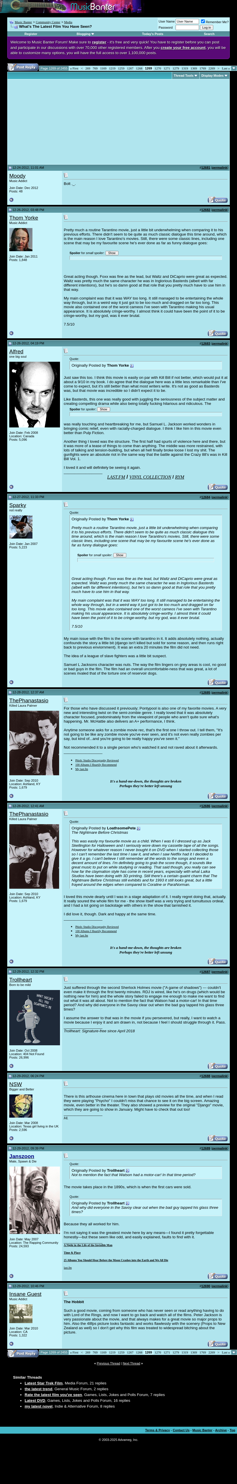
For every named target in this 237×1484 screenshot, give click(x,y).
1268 (139, 68)
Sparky (17, 505)
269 (87, 68)
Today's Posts (152, 34)
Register (31, 34)
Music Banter (23, 22)
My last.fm (81, 769)
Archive (221, 1430)
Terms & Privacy (157, 1430)
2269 (212, 68)
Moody (17, 176)
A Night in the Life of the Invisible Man (88, 1245)
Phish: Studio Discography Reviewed (97, 760)
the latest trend (38, 1389)
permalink (219, 167)
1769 (203, 68)
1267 (130, 68)
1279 (176, 68)
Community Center (48, 22)
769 (95, 68)
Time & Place (72, 1252)
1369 (194, 68)
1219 (112, 68)
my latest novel (38, 1406)
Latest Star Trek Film (44, 1383)
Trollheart (20, 980)
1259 (121, 68)
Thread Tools (184, 75)
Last (226, 68)
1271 (167, 68)
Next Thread (131, 1363)
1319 (185, 68)
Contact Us (181, 1430)
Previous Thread (108, 1363)
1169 (103, 68)
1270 (158, 68)
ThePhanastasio (28, 700)
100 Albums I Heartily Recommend (96, 764)
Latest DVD (35, 1400)
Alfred (16, 351)
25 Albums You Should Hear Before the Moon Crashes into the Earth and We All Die (116, 1260)
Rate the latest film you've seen (53, 1395)
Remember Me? (215, 22)
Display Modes (212, 75)
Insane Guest (25, 1294)
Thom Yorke (23, 218)
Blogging (84, 34)
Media (68, 22)
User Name (167, 21)
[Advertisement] (58, 121)
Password (166, 27)
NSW (15, 1084)
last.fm (68, 1267)
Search (209, 34)
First (74, 68)
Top (232, 1430)
